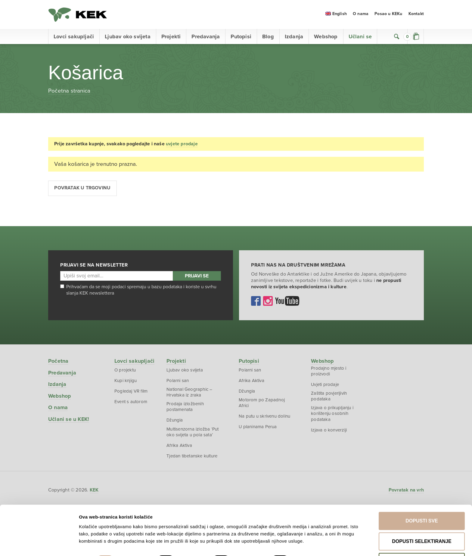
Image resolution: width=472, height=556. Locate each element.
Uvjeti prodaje (325, 386)
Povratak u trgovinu (82, 189)
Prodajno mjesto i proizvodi (328, 372)
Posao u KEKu (388, 14)
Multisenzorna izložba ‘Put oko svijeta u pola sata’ (193, 434)
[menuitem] (336, 15)
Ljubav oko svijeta (128, 37)
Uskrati (421, 539)
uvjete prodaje (182, 145)
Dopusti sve (421, 498)
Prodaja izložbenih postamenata (185, 408)
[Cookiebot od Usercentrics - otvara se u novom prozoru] (39, 544)
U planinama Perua (258, 428)
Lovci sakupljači (74, 37)
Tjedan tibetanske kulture (192, 458)
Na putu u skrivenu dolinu (264, 418)
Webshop (325, 37)
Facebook (256, 302)
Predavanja (205, 37)
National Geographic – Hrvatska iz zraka (190, 394)
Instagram (268, 302)
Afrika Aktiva (179, 447)
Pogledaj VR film (131, 392)
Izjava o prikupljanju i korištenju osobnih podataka (332, 415)
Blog (268, 37)
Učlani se (360, 37)
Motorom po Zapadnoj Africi (262, 404)
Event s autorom (130, 403)
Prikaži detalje (315, 538)
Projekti (171, 37)
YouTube (287, 302)
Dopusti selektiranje (421, 519)
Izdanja (294, 37)
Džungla (175, 422)
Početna (58, 362)
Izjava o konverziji (329, 432)
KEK (78, 15)
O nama (360, 14)
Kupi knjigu (125, 381)
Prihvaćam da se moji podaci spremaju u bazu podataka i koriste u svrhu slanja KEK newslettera (138, 291)
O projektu (125, 371)
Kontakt (416, 14)
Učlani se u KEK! (68, 420)
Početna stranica (69, 91)
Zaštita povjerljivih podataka (329, 397)
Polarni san (178, 381)
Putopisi (241, 37)
